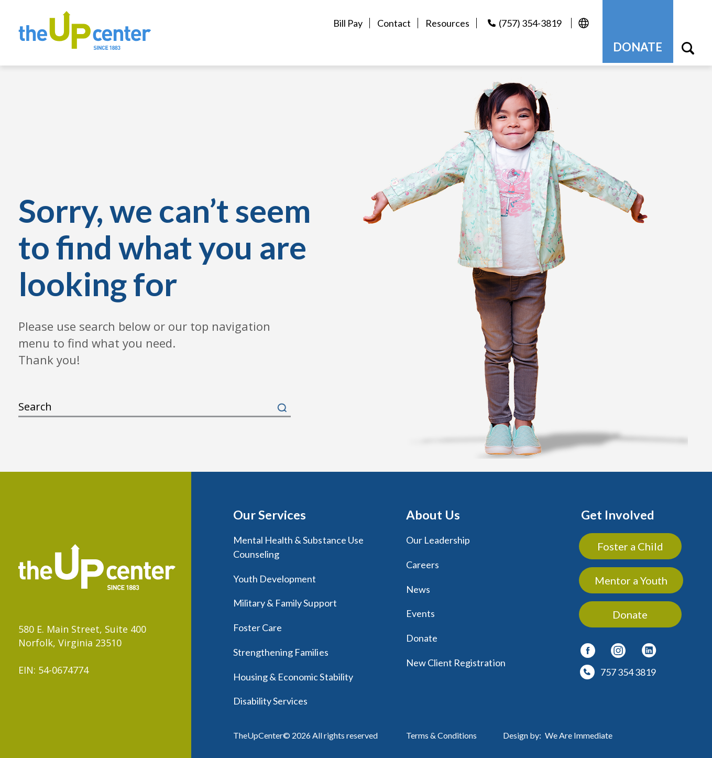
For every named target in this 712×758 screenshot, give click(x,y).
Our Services (269, 511)
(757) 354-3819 (528, 23)
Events (420, 609)
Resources (445, 23)
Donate (421, 634)
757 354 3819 (628, 669)
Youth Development (274, 575)
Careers (422, 561)
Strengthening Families (280, 647)
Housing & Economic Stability (293, 671)
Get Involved (617, 511)
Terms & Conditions (441, 729)
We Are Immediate (578, 729)
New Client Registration (456, 658)
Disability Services (270, 695)
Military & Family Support (285, 599)
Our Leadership (438, 537)
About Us (433, 511)
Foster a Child (631, 543)
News (418, 585)
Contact (392, 23)
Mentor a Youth (631, 577)
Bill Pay (345, 23)
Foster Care (257, 623)
